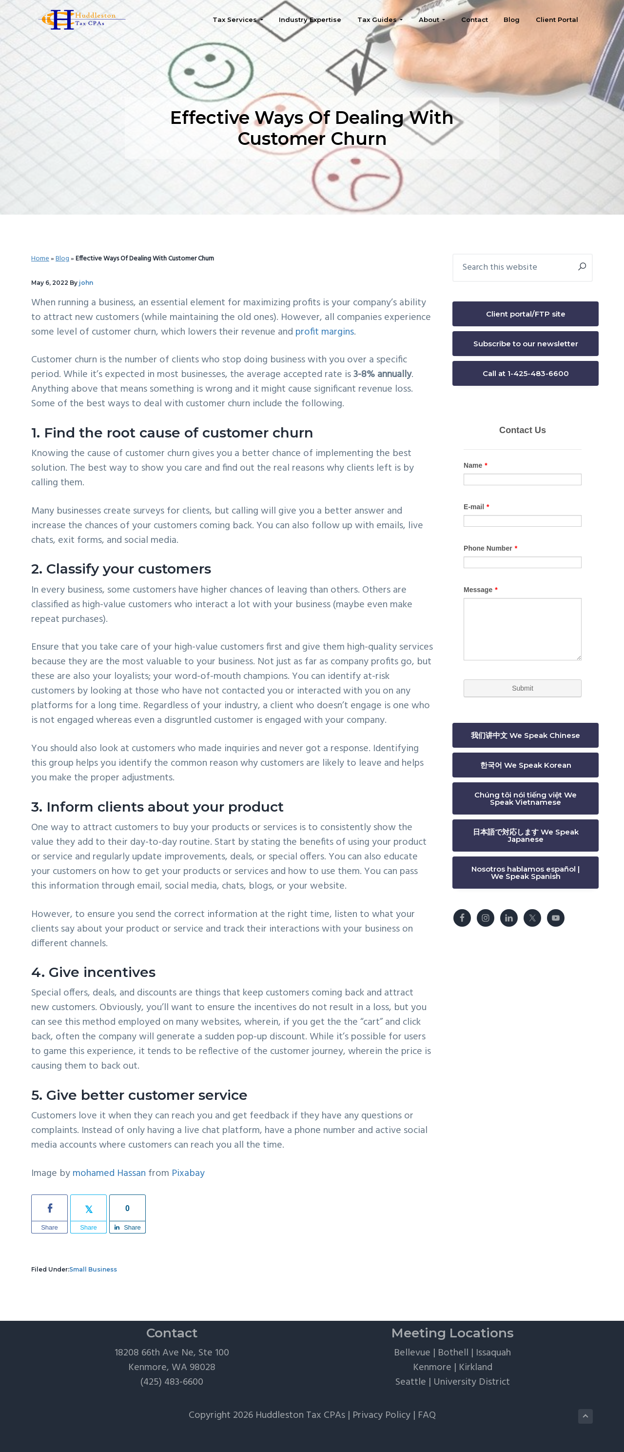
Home (40, 258)
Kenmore (432, 1367)
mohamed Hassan (109, 1173)
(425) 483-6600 (171, 1382)
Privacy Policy (381, 1415)
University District (471, 1382)
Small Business (93, 1269)
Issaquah (493, 1353)
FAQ (427, 1415)
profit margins (324, 332)
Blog (62, 258)
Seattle (410, 1382)
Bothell (453, 1353)
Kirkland (475, 1367)
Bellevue (412, 1353)
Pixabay (188, 1173)
